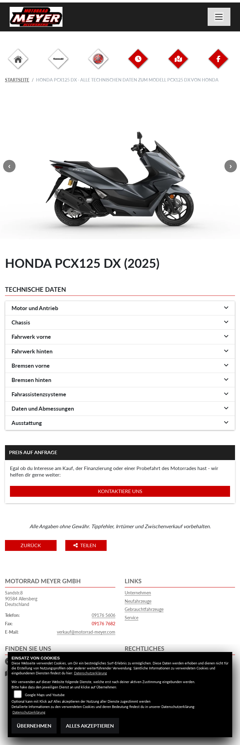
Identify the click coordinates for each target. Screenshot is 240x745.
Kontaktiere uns (120, 491)
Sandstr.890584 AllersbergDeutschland (21, 598)
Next (230, 166)
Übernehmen (34, 726)
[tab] (120, 308)
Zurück (31, 545)
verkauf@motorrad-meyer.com (86, 632)
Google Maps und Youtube (45, 695)
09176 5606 (103, 615)
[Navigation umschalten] (219, 17)
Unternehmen (138, 592)
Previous (9, 166)
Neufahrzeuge (138, 601)
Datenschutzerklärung (90, 673)
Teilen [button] (85, 545)
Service (131, 617)
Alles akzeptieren (90, 726)
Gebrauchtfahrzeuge (144, 609)
